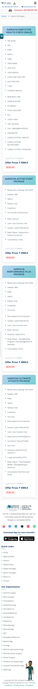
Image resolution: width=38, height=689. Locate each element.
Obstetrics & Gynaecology (13, 661)
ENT (5, 633)
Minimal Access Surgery (12, 653)
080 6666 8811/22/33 (11, 7)
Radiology (7, 669)
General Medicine (10, 613)
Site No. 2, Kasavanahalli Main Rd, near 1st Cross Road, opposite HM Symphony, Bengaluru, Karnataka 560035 (19, 517)
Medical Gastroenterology (13, 649)
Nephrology (8, 641)
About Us (7, 576)
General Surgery (9, 593)
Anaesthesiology (9, 605)
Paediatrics (7, 621)
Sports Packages (9, 573)
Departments (8, 564)
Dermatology (8, 629)
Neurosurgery (8, 597)
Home (5, 552)
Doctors (6, 560)
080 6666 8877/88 (30, 7)
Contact (6, 581)
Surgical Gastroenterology (13, 665)
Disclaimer (30, 685)
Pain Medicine (8, 609)
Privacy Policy (19, 685)
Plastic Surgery (9, 657)
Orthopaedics (8, 601)
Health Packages (9, 568)
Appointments (8, 556)
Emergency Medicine (11, 637)
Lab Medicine (8, 617)
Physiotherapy (8, 625)
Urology (6, 645)
